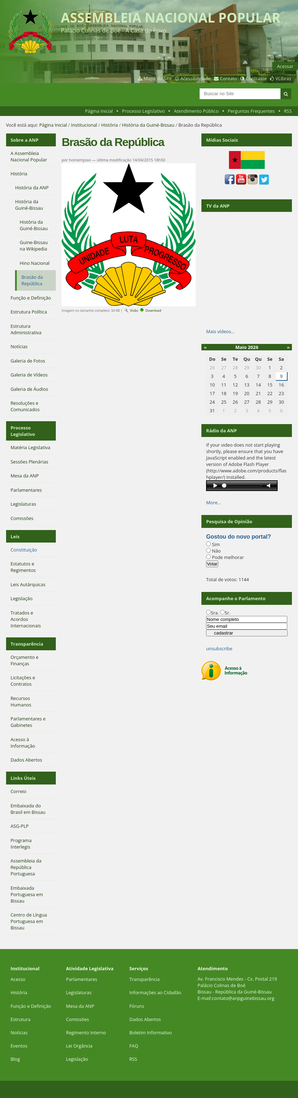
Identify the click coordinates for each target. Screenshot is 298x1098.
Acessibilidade (195, 78)
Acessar (285, 66)
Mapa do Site (158, 78)
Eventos (18, 1046)
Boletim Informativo (150, 1032)
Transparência (26, 644)
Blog (15, 1059)
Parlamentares (81, 979)
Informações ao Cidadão (155, 992)
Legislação (77, 1059)
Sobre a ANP (24, 140)
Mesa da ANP (80, 1006)
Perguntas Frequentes (251, 111)
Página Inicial (99, 111)
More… (213, 502)
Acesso (17, 979)
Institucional (84, 125)
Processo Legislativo (143, 111)
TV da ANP (217, 206)
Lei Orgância (80, 1046)
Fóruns (136, 1006)
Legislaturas (79, 992)
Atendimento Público (196, 111)
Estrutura (20, 1019)
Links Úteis (22, 778)
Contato (228, 78)
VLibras (283, 78)
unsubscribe (219, 648)
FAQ (133, 1046)
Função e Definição (30, 1006)
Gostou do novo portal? (238, 537)
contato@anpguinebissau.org (243, 998)
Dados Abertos (145, 1019)
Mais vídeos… (220, 331)
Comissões (77, 1019)
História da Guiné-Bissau (148, 125)
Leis (14, 536)
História (109, 125)
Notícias (19, 1032)
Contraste (256, 78)
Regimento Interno (86, 1032)
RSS (288, 111)
